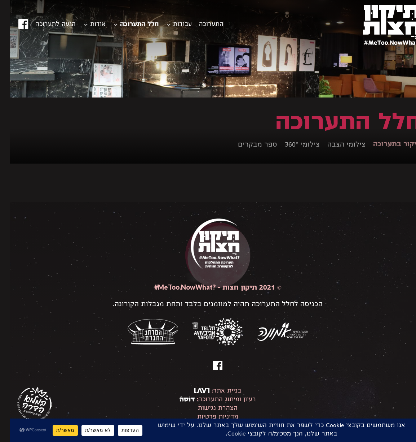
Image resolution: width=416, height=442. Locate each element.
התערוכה (201, 24)
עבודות (172, 24)
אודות (88, 24)
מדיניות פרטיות (208, 417)
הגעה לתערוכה (46, 24)
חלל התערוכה (129, 24)
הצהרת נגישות (208, 408)
